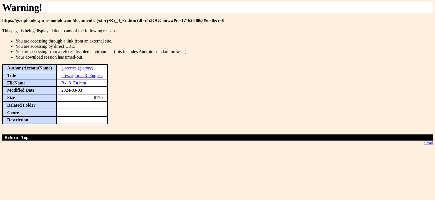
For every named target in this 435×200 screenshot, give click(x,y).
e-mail (428, 143)
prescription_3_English (82, 75)
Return (11, 137)
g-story (85, 68)
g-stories (69, 68)
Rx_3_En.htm (73, 83)
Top (25, 137)
